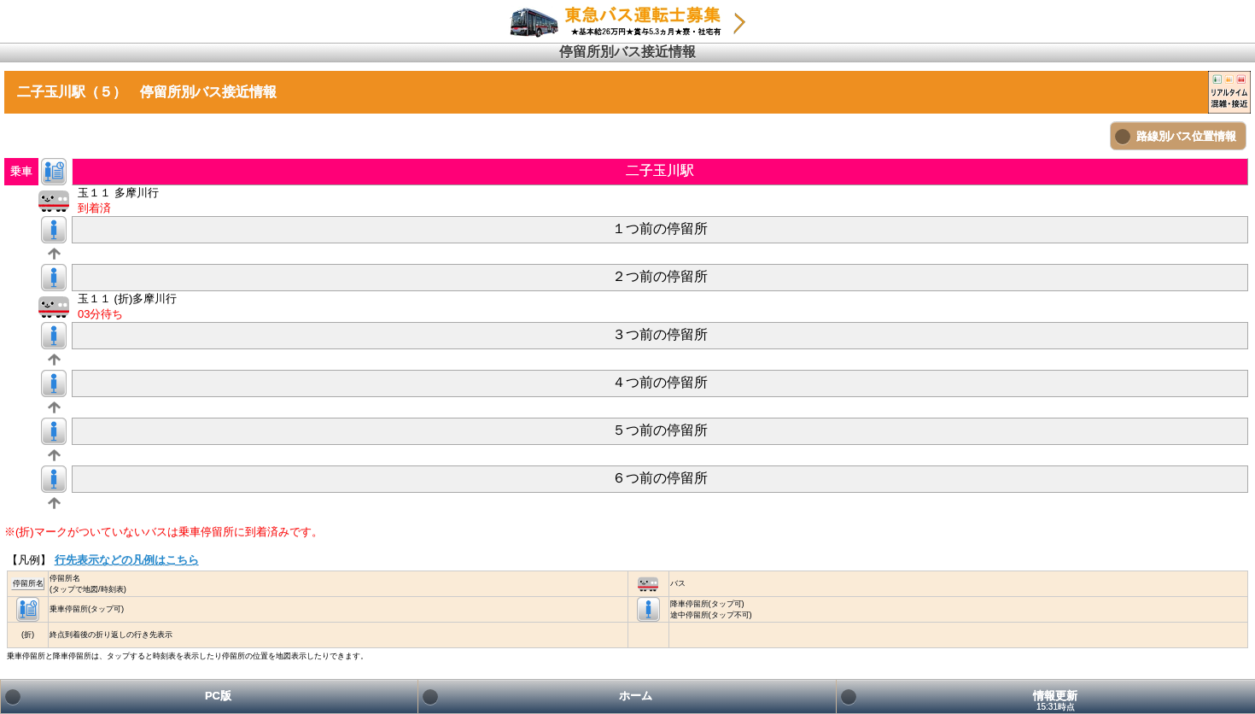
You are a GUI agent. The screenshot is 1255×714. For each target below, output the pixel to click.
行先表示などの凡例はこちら (127, 559)
